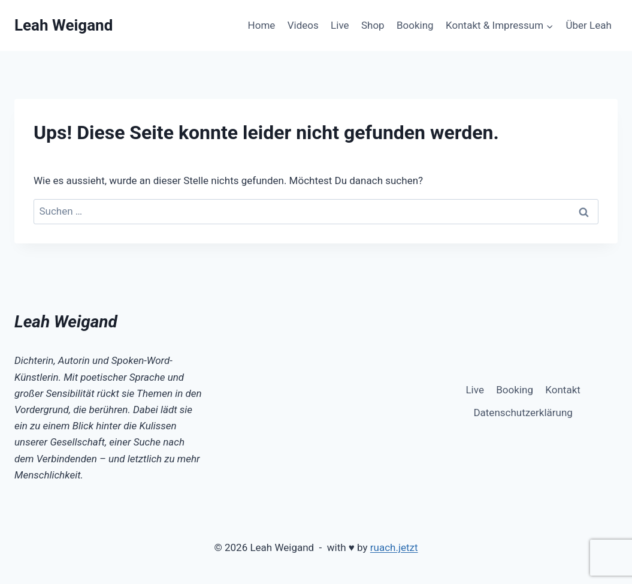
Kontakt (562, 390)
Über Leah (588, 25)
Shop (373, 25)
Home (262, 25)
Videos (303, 25)
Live (340, 25)
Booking (415, 25)
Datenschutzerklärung (522, 413)
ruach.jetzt (394, 547)
